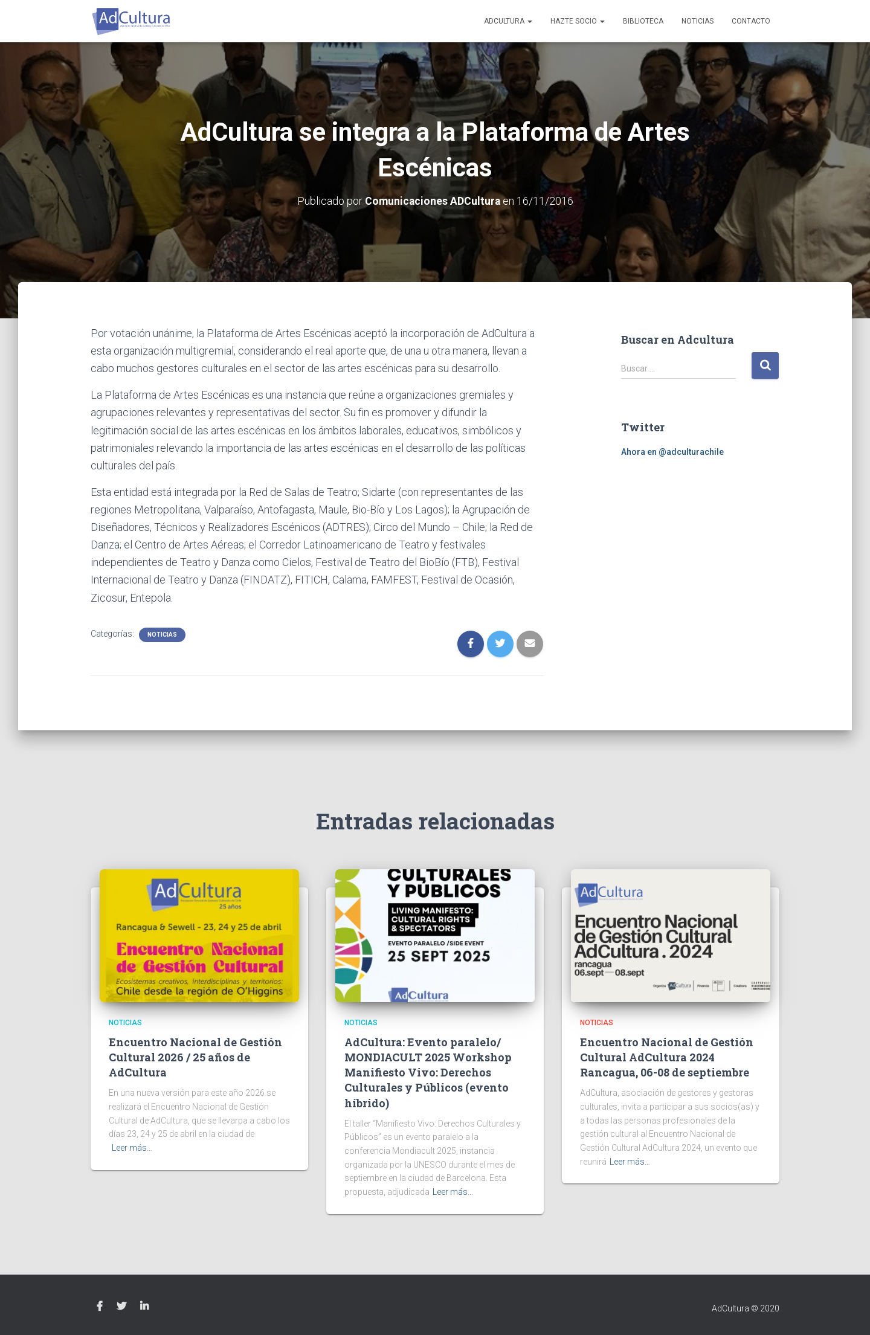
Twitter (121, 1306)
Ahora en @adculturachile (672, 451)
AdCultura (508, 21)
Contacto (751, 21)
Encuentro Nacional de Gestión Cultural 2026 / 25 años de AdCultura (195, 1057)
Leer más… (132, 1148)
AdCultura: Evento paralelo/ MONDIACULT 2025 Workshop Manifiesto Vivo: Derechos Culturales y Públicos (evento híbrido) (428, 1072)
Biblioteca (643, 21)
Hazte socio (577, 21)
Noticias (698, 21)
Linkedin (144, 1306)
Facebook (100, 1306)
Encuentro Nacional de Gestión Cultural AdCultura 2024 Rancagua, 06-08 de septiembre (666, 1057)
